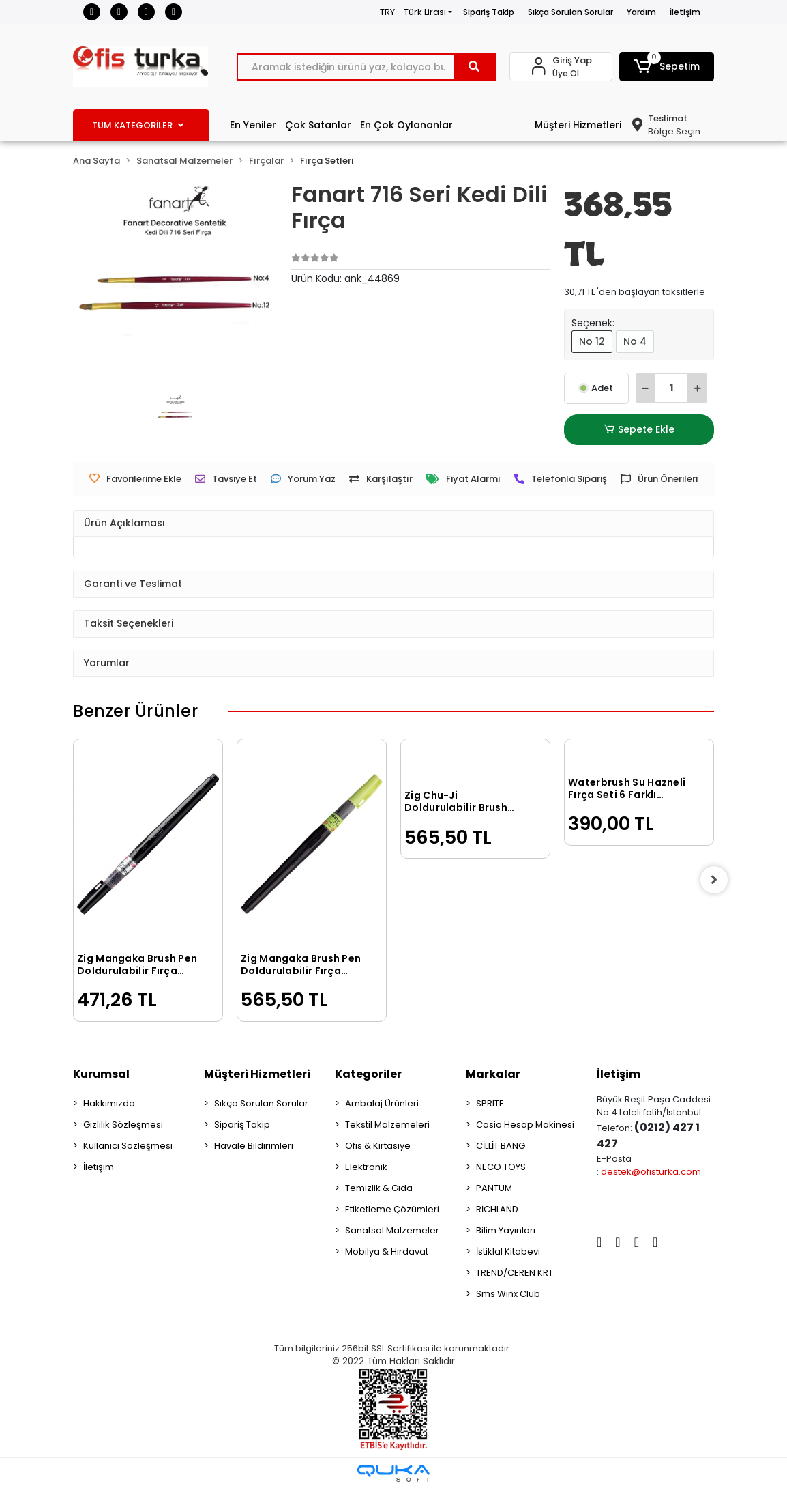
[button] (666, 66)
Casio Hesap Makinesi (525, 1124)
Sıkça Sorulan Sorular (570, 12)
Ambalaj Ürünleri (382, 1103)
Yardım (641, 12)
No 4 (635, 341)
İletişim (685, 12)
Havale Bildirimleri (253, 1145)
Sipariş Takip (488, 12)
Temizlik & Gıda (379, 1188)
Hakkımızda (109, 1103)
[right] (714, 880)
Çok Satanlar (318, 125)
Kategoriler (368, 1074)
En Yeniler (253, 125)
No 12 (592, 341)
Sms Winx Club (508, 1293)
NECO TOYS (501, 1166)
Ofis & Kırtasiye (378, 1145)
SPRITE (490, 1103)
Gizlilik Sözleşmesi (123, 1124)
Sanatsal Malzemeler (392, 1230)
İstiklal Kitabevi (508, 1251)
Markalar (493, 1074)
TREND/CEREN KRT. (515, 1272)
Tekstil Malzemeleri (387, 1124)
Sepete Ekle (639, 430)
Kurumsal (101, 1074)
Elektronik (366, 1166)
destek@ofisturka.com (651, 1171)
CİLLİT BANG (500, 1145)
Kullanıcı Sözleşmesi (128, 1145)
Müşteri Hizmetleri (578, 125)
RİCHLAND (497, 1209)
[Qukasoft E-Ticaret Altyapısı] (393, 1473)
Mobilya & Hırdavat (386, 1251)
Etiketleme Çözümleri (392, 1209)
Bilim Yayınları (505, 1230)
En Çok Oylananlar (406, 125)
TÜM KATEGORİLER (137, 125)
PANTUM (494, 1188)
